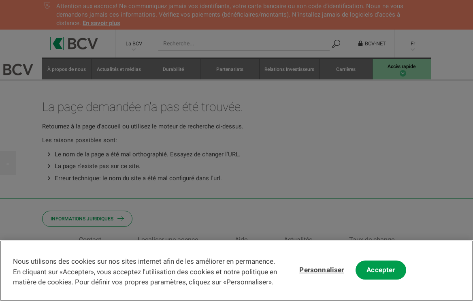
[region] (236, 270)
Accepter (380, 270)
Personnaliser (321, 270)
